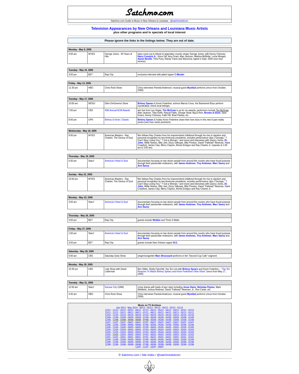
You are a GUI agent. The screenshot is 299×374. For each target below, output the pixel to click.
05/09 (161, 317)
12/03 (108, 332)
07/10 (145, 315)
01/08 (191, 320)
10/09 (123, 317)
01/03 (191, 332)
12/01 (108, 337)
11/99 (115, 342)
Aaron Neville (145, 59)
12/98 (108, 344)
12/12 (108, 310)
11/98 (115, 344)
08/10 (138, 315)
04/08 (168, 320)
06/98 (153, 344)
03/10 (176, 315)
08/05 (138, 327)
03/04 (176, 330)
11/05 (115, 327)
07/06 (145, 325)
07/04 (145, 330)
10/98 (123, 344)
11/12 (115, 310)
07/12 (145, 310)
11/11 (115, 312)
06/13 (142, 307)
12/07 (108, 322)
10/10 (123, 315)
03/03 (176, 332)
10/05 (123, 327)
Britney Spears (146, 103)
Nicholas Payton (206, 287)
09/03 (130, 332)
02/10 (183, 315)
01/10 (191, 315)
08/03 (138, 332)
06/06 (153, 325)
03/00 (176, 339)
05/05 (161, 327)
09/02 (130, 335)
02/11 (183, 312)
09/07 (130, 322)
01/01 (191, 337)
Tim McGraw (169, 110)
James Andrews (186, 163)
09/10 (130, 315)
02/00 (183, 339)
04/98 (168, 344)
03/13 (165, 307)
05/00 (161, 339)
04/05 (168, 327)
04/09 (168, 317)
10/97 (153, 347)
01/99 (191, 342)
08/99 (138, 342)
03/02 (176, 335)
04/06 (168, 325)
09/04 (130, 330)
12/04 (108, 330)
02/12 (183, 310)
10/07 (123, 322)
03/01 (176, 337)
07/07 (145, 322)
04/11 (168, 312)
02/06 (183, 325)
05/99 (161, 342)
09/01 (130, 337)
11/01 (115, 337)
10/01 (123, 337)
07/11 (145, 312)
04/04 (168, 330)
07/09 (145, 317)
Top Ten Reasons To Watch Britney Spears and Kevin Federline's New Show (184, 270)
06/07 (153, 322)
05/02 (161, 335)
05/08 (161, 320)
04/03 (168, 332)
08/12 (138, 310)
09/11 (130, 312)
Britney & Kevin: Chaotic (117, 119)
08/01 (138, 337)
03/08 (176, 320)
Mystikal (191, 88)
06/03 (153, 332)
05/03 (161, 332)
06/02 (153, 335)
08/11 (138, 312)
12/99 (108, 342)
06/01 (153, 337)
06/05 (153, 327)
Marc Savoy (219, 163)
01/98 (191, 344)
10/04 (123, 330)
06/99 (153, 342)
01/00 (191, 339)
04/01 (168, 337)
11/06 (115, 325)
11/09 (115, 317)
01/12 (191, 310)
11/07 (115, 322)
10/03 (123, 332)
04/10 (168, 315)
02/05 (183, 327)
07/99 (145, 342)
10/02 (123, 335)
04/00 (168, 339)
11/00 (115, 339)
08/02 (138, 335)
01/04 (191, 330)
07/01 (145, 337)
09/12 (130, 310)
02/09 (183, 317)
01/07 (191, 322)
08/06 (138, 325)
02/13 (172, 307)
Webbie (156, 220)
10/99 (123, 342)
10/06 (123, 325)
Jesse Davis (189, 287)
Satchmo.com (130, 355)
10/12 (123, 310)
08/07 (138, 322)
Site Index (148, 355)
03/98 (176, 344)
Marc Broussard (163, 256)
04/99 (168, 342)
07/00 (145, 339)
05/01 (161, 337)
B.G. (175, 242)
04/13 (157, 307)
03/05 (176, 327)
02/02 (183, 335)
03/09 (176, 317)
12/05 (108, 327)
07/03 (145, 332)
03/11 (176, 312)
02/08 (183, 320)
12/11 (108, 312)
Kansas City (111, 287)
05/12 (161, 310)
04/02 (168, 335)
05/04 (161, 330)
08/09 (138, 317)
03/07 (176, 322)
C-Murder (179, 74)
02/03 (183, 332)
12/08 (108, 320)
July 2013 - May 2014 (127, 307)
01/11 (191, 312)
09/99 (130, 342)
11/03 (115, 332)
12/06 (108, 325)
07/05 (145, 327)
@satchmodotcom (179, 21)
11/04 (115, 330)
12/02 (108, 335)
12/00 (108, 339)
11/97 (145, 347)
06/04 (153, 330)
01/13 (180, 307)
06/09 (153, 317)
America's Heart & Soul (116, 161)
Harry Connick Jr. (147, 56)
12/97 (138, 347)
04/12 (168, 310)
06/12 (153, 310)
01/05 (191, 327)
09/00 (130, 339)
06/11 (153, 312)
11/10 (115, 315)
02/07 (183, 322)
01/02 (191, 335)
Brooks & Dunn (212, 113)
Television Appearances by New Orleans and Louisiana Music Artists (149, 28)
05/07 (161, 322)
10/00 (123, 339)
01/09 (191, 317)
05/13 (150, 307)
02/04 (183, 330)
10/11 (123, 312)
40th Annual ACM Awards (117, 110)
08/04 (138, 330)
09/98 (130, 344)
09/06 (130, 325)
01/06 (191, 325)
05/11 (161, 312)
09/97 (161, 347)
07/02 (145, 335)
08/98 (138, 344)
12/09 (108, 317)
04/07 (168, 322)
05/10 (161, 315)
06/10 (153, 315)
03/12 (176, 310)
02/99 (183, 342)
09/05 (130, 327)
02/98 (183, 344)
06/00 (153, 339)
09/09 (130, 317)
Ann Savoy (143, 166)
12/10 (108, 315)
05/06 (161, 325)
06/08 (153, 320)
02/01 (183, 337)
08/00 (138, 339)
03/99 (176, 342)
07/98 (145, 344)
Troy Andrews (204, 163)
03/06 (176, 325)
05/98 (161, 344)
